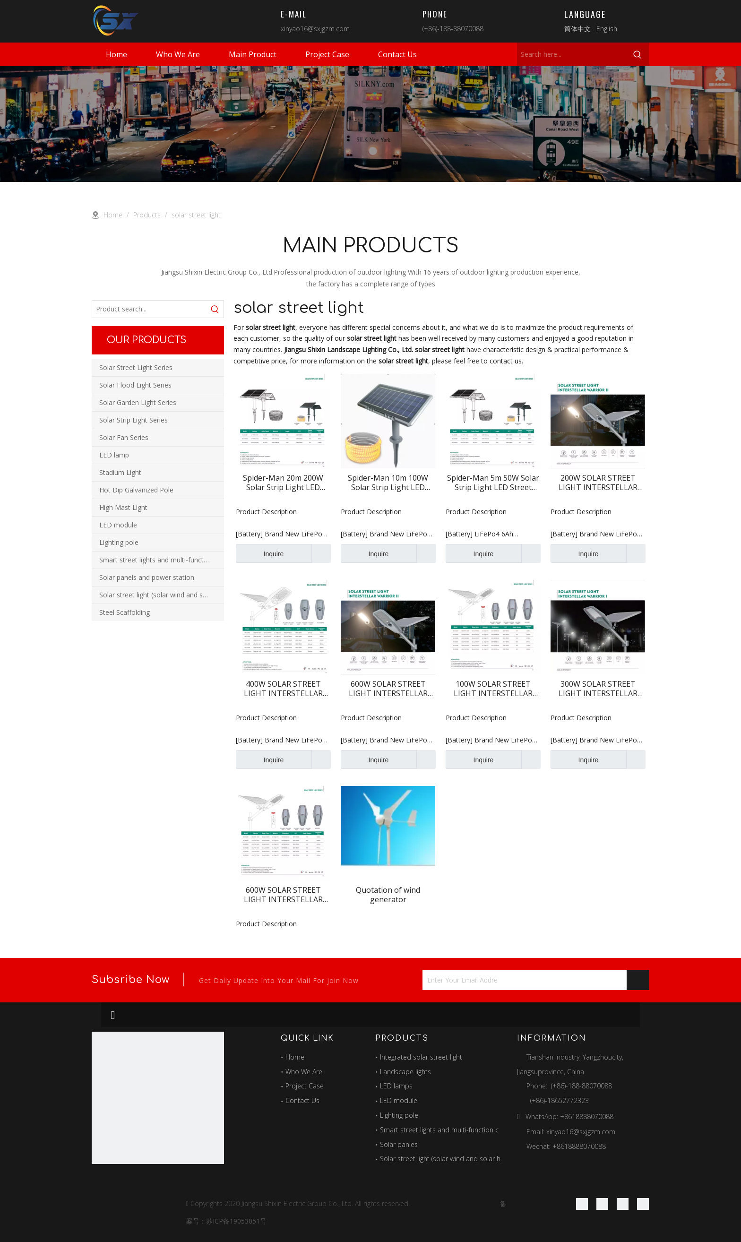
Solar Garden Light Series (137, 402)
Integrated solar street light (421, 1056)
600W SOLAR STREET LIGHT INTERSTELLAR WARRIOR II (388, 688)
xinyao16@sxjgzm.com (315, 28)
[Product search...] (149, 309)
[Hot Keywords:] (637, 54)
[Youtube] (643, 1204)
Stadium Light (120, 472)
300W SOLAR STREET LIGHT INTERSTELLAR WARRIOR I (598, 688)
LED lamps (396, 1085)
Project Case (304, 1085)
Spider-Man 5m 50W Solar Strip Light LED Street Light (493, 482)
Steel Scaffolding (124, 612)
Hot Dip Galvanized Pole (136, 489)
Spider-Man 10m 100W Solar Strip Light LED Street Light (388, 482)
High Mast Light (123, 507)
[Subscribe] (638, 980)
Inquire (260, 553)
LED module (118, 524)
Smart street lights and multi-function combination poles (161, 559)
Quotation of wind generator (388, 894)
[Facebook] (582, 1204)
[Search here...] (571, 54)
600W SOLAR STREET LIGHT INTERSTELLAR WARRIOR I (283, 894)
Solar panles (399, 1144)
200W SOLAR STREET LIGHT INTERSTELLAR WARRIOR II (598, 482)
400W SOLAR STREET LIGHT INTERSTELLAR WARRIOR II (283, 688)
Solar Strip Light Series (133, 419)
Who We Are (303, 1071)
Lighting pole (118, 542)
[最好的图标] (158, 1098)
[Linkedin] (602, 1204)
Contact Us (302, 1100)
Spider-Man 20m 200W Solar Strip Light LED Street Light (283, 482)
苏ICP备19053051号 (236, 1220)
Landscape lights (405, 1071)
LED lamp (114, 454)
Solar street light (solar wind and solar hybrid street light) (161, 594)
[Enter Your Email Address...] (459, 980)
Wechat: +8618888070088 (566, 1146)
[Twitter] (623, 1204)
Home (294, 1056)
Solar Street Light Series (135, 367)
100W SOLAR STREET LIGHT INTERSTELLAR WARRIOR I (493, 688)
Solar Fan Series (123, 437)
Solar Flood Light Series (135, 384)
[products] (370, 124)
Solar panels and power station (146, 577)
